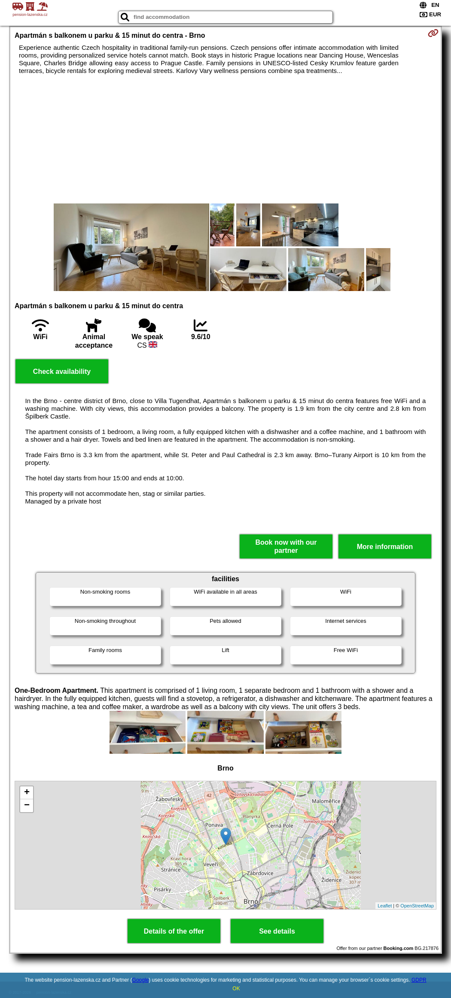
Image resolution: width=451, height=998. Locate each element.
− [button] (27, 805)
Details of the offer (174, 931)
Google (140, 980)
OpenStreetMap (417, 905)
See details (277, 931)
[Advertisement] (225, 139)
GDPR (419, 980)
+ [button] (27, 792)
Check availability (62, 371)
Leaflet (385, 905)
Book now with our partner (286, 546)
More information (385, 546)
